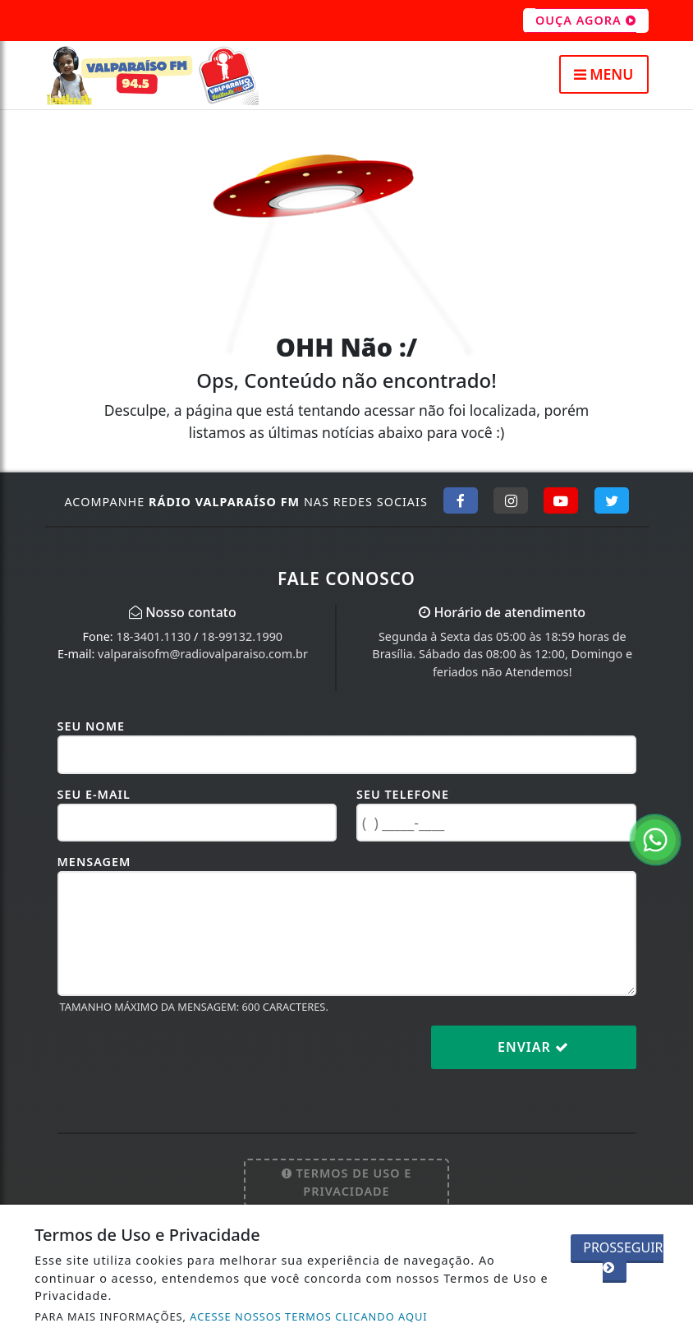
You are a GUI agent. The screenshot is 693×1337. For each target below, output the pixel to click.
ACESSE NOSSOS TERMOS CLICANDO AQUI (308, 1316)
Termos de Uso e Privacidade (347, 1182)
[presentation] (182, 1060)
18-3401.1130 (153, 636)
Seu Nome (91, 726)
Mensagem (94, 861)
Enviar (533, 1047)
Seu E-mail (94, 794)
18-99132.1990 (241, 636)
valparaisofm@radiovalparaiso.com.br (203, 654)
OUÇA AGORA (586, 20)
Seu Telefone (402, 794)
